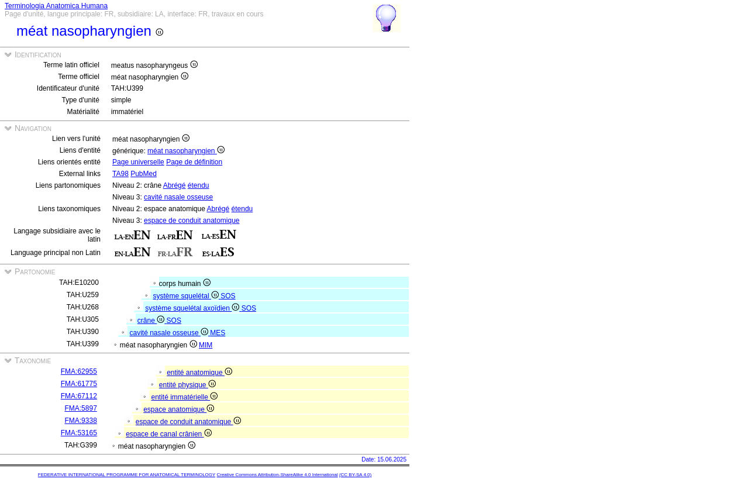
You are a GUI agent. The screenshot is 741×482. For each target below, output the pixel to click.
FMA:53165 (79, 433)
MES (217, 333)
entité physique (187, 385)
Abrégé (174, 185)
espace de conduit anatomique (191, 220)
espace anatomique (178, 409)
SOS (227, 296)
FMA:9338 (80, 420)
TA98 (120, 174)
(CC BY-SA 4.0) (355, 474)
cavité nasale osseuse (178, 197)
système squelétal (187, 296)
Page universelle (138, 162)
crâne (152, 320)
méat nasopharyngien (186, 151)
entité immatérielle (184, 397)
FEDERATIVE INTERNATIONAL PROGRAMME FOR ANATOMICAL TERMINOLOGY (126, 474)
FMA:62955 (79, 371)
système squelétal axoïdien (193, 308)
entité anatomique (199, 373)
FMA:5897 (80, 408)
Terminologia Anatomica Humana (56, 6)
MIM (205, 345)
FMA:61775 (79, 384)
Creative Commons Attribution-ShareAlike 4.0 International (276, 474)
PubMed (143, 174)
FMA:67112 (79, 396)
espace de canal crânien (168, 434)
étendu (198, 185)
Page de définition (194, 162)
